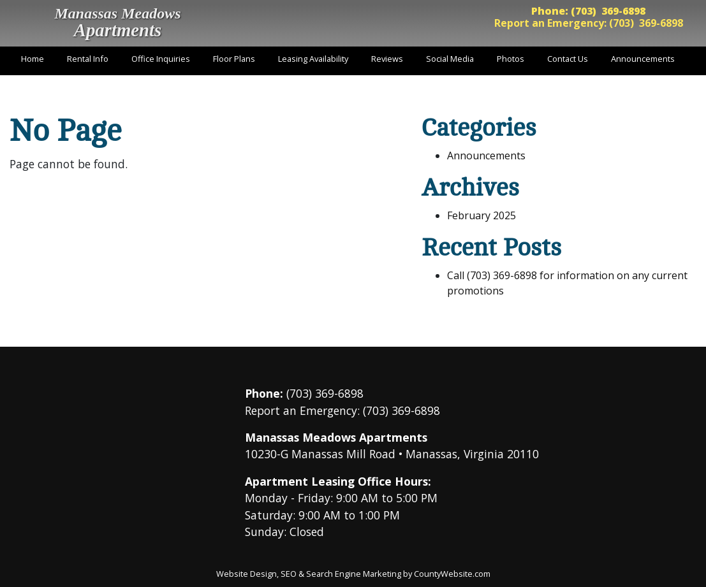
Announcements (643, 58)
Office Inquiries (160, 58)
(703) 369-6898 (608, 11)
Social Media (450, 58)
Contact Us (567, 58)
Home (32, 58)
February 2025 (481, 215)
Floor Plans (234, 58)
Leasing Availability (313, 58)
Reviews (387, 58)
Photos (510, 58)
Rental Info (87, 58)
